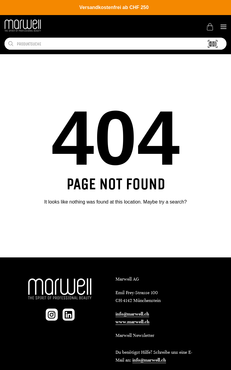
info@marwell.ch (132, 314)
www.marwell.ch (132, 322)
